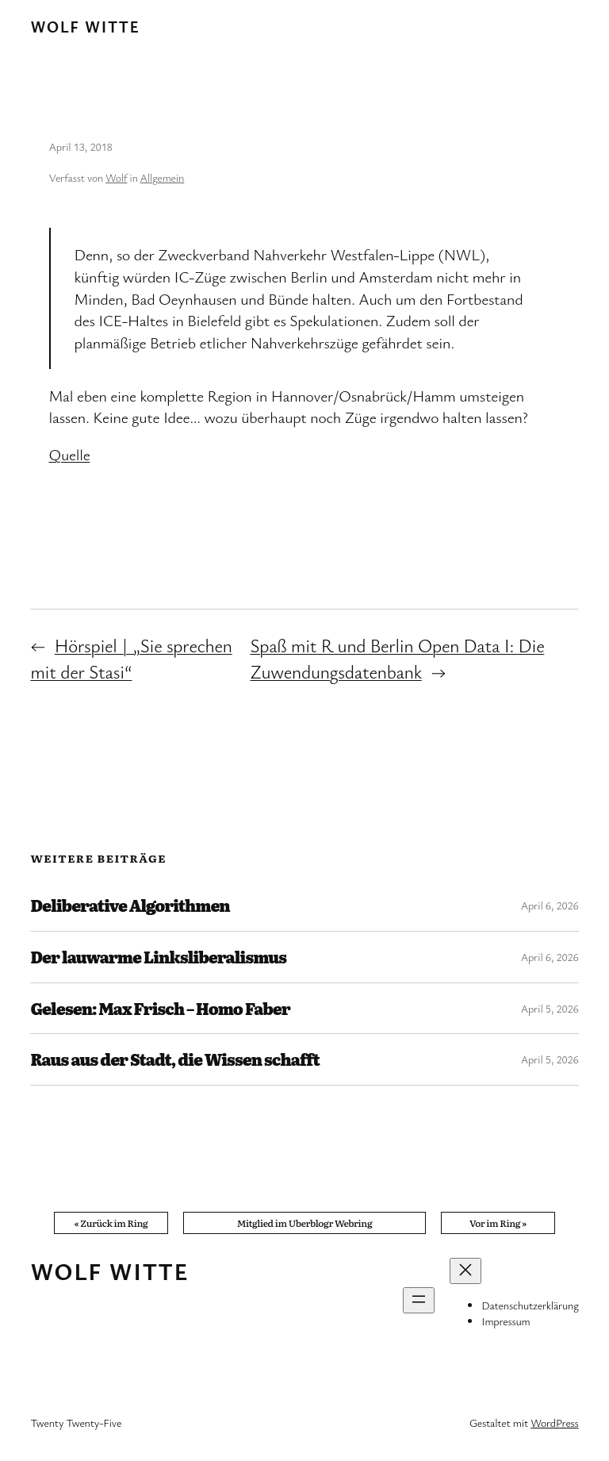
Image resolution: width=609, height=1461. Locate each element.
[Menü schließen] (465, 1271)
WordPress (554, 1422)
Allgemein (162, 177)
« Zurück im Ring (111, 1223)
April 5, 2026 (550, 1008)
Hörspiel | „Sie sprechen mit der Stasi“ (131, 658)
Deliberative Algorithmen (129, 905)
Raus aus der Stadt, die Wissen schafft (174, 1059)
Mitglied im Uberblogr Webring (305, 1223)
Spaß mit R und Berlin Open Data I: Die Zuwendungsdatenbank (397, 658)
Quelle (69, 454)
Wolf (116, 177)
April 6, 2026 (550, 905)
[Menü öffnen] (419, 1300)
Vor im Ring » (498, 1223)
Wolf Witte (85, 26)
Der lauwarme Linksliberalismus (158, 957)
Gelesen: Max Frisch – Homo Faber (159, 1008)
